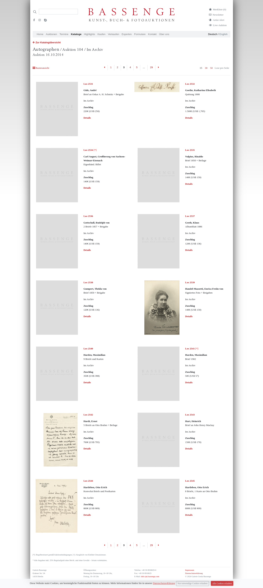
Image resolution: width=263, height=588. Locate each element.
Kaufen (101, 34)
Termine (64, 34)
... (144, 67)
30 (206, 67)
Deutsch (212, 34)
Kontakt (152, 34)
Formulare (140, 34)
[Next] (158, 67)
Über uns (164, 34)
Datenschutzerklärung (194, 573)
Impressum (189, 570)
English (223, 34)
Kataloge (76, 34)
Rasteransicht (41, 67)
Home (40, 34)
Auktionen (51, 34)
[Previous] (105, 67)
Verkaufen (113, 34)
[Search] (58, 11)
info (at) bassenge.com (150, 576)
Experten (127, 34)
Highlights (89, 34)
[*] (90, 150)
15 (201, 67)
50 (211, 67)
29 (151, 67)
